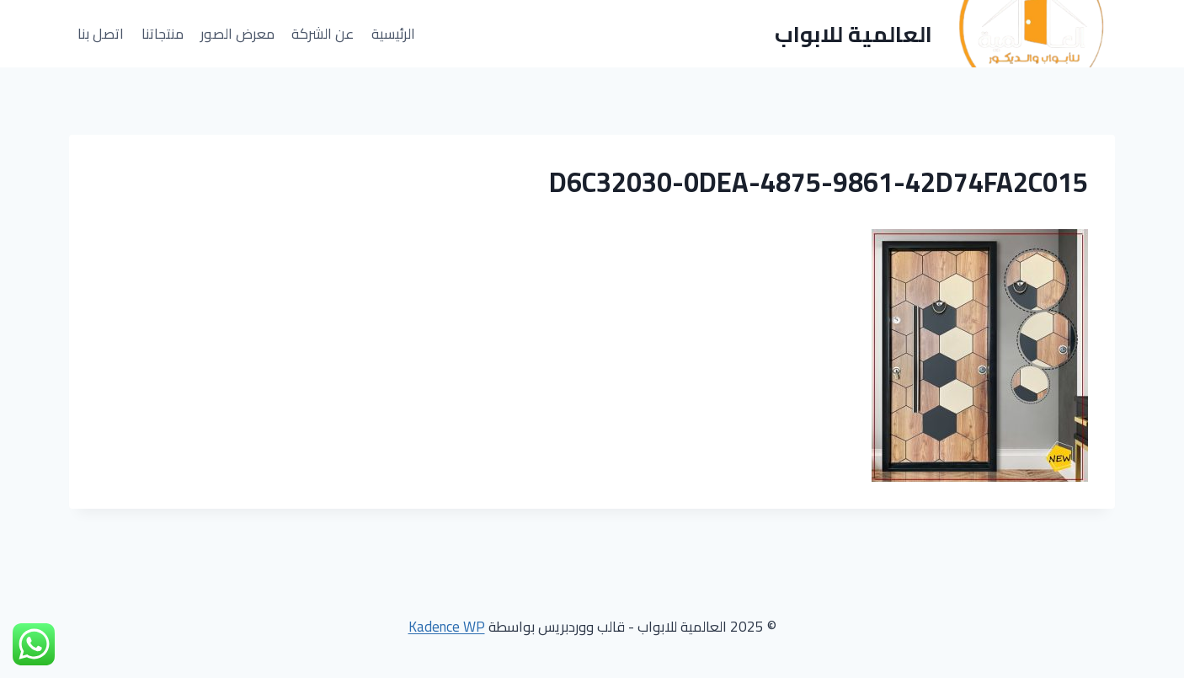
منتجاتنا (162, 33)
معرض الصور (237, 33)
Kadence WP (446, 626)
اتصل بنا (100, 33)
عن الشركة (322, 33)
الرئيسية (393, 33)
